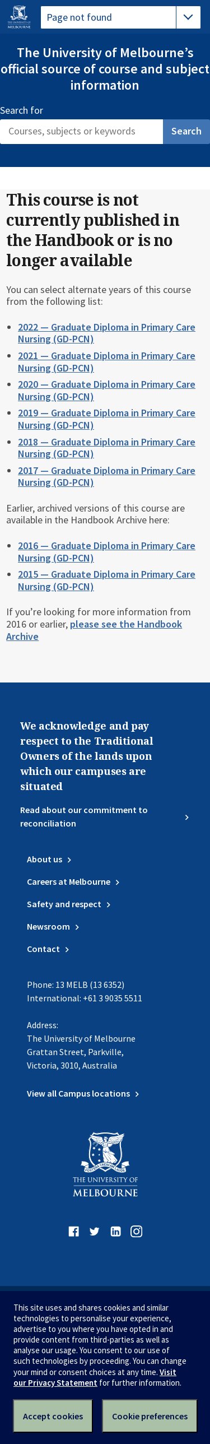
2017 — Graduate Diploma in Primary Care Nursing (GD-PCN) (106, 476)
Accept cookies (53, 1416)
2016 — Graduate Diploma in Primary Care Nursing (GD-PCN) (106, 551)
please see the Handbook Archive (94, 630)
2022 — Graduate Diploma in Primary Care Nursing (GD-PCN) (106, 333)
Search (186, 130)
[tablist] (120, 17)
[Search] (81, 131)
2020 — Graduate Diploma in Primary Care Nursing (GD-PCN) (106, 390)
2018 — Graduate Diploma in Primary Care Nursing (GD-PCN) (106, 448)
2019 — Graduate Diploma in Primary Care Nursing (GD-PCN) (106, 418)
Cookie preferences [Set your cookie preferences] (150, 1416)
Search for (21, 110)
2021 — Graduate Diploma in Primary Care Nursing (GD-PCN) (106, 361)
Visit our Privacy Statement (94, 1377)
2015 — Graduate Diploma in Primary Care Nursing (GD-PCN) (106, 580)
